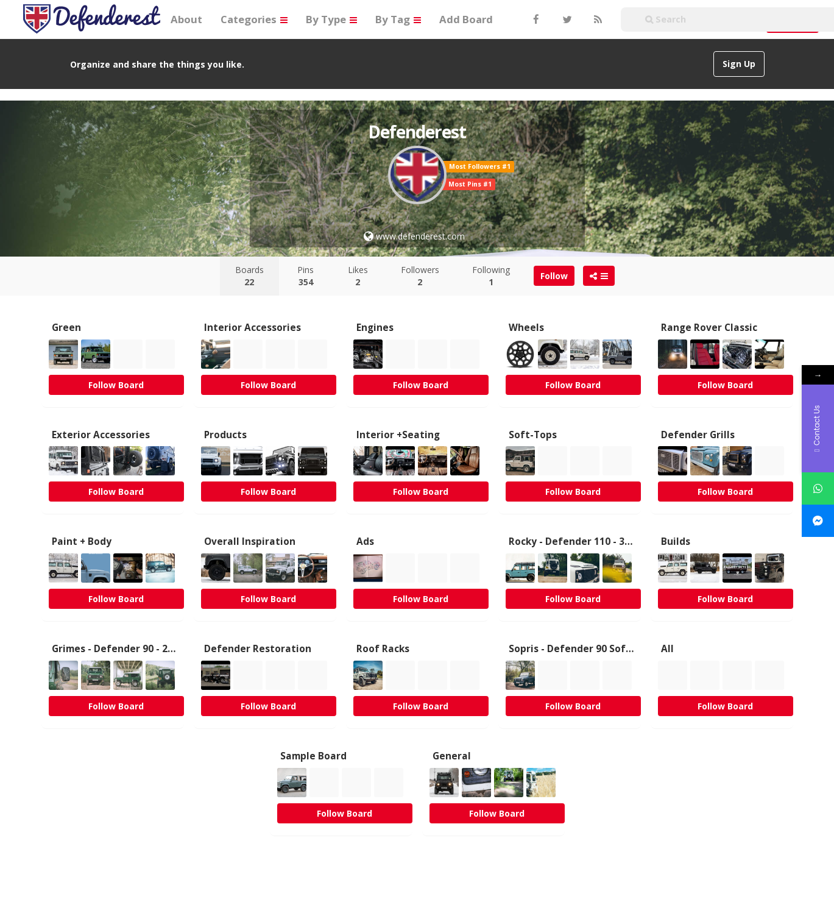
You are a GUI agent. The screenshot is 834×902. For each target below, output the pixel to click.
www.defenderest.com (414, 236)
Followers (420, 276)
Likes (358, 276)
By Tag (398, 19)
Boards (249, 276)
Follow (554, 276)
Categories (254, 19)
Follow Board (116, 385)
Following (491, 276)
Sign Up (739, 63)
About (186, 19)
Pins (305, 276)
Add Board (466, 19)
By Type (331, 19)
